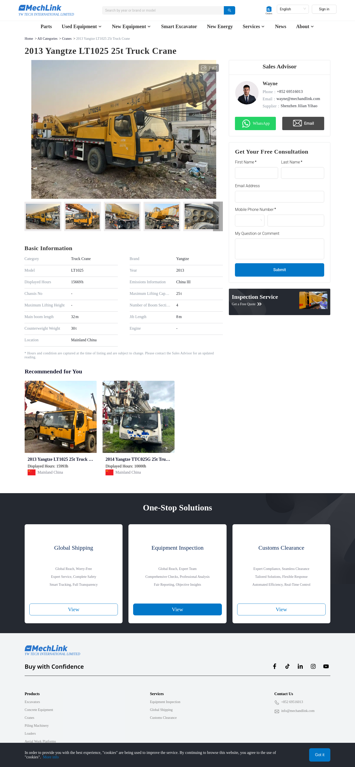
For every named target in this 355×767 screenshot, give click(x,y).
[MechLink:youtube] (325, 666)
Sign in (324, 10)
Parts (46, 26)
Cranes (67, 38)
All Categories (47, 38)
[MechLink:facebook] (274, 666)
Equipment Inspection (165, 702)
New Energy (220, 26)
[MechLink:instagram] (313, 666)
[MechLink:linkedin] (300, 666)
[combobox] (163, 10)
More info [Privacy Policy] (51, 757)
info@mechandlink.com (298, 711)
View (73, 609)
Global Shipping (161, 710)
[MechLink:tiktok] (287, 666)
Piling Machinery (37, 725)
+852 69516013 (292, 702)
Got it (319, 755)
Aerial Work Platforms (40, 741)
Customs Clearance (163, 718)
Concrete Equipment (39, 710)
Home (29, 38)
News (280, 26)
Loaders (30, 733)
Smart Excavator (179, 26)
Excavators (32, 702)
